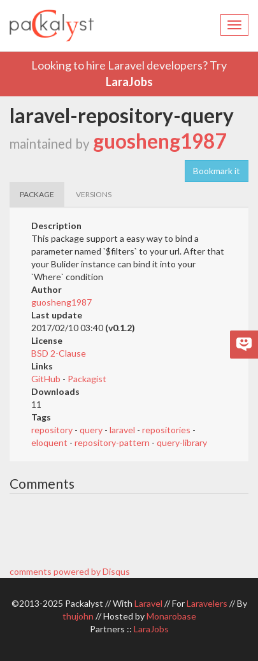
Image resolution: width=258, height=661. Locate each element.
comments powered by (70, 571)
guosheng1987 (159, 141)
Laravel (148, 603)
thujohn (78, 616)
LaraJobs (129, 82)
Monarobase (171, 616)
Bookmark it (216, 170)
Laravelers (207, 603)
